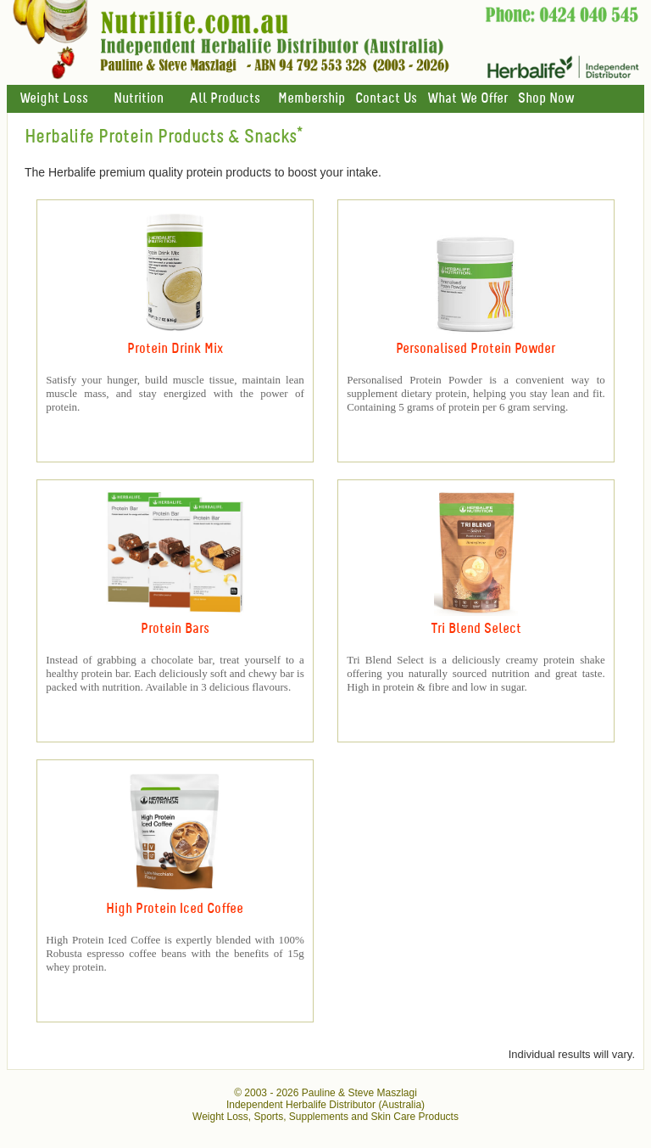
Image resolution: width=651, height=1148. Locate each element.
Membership (311, 99)
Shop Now (546, 99)
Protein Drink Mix (175, 349)
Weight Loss (53, 99)
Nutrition (139, 99)
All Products (224, 99)
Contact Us (386, 99)
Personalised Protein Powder (475, 349)
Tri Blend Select (476, 629)
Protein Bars (175, 629)
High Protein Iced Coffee (174, 909)
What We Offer (467, 99)
